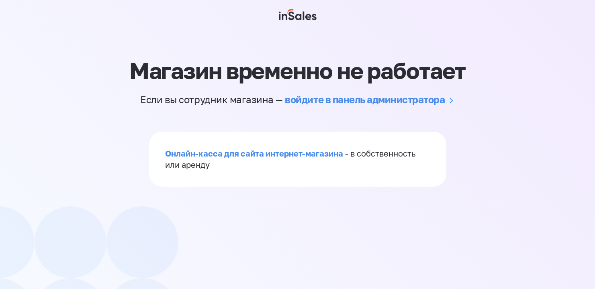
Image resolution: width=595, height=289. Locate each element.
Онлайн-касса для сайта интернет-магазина (254, 153)
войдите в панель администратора (365, 99)
